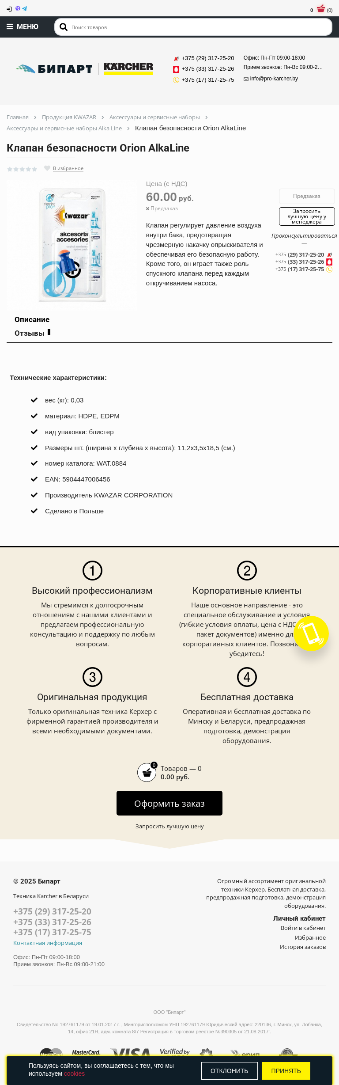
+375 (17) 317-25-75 (52, 932)
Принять (286, 1070)
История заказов (303, 947)
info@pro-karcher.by (271, 79)
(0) (321, 10)
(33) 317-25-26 (304, 262)
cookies (74, 1073)
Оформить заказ (169, 803)
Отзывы (32, 333)
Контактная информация (47, 943)
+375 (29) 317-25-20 (52, 911)
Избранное (310, 937)
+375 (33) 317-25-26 (52, 922)
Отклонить (230, 1070)
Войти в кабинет (303, 928)
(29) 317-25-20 (304, 254)
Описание (32, 319)
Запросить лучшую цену (170, 826)
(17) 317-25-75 (304, 269)
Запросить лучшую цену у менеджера (306, 216)
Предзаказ (306, 196)
